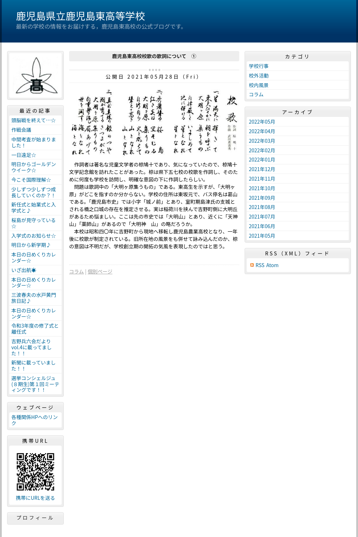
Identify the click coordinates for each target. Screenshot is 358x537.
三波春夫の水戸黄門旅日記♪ (33, 297)
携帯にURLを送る (35, 497)
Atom (272, 265)
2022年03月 (262, 140)
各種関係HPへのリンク (34, 419)
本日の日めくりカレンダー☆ (33, 257)
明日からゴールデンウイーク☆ (33, 167)
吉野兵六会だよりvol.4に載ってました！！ (31, 347)
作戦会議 (21, 129)
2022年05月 (262, 121)
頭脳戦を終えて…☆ (33, 120)
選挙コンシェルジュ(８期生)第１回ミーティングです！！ (35, 384)
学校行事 (259, 65)
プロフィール (35, 517)
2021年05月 (262, 235)
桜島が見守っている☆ (33, 223)
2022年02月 (262, 150)
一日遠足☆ (23, 154)
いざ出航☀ (23, 269)
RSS (260, 265)
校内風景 (259, 85)
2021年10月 (262, 188)
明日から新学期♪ (31, 244)
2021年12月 (262, 169)
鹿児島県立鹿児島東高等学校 (80, 16)
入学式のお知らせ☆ (33, 235)
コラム (76, 271)
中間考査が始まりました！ (33, 142)
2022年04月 (262, 131)
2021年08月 (262, 206)
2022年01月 (262, 159)
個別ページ (100, 271)
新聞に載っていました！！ (33, 365)
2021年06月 (262, 226)
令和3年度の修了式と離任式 (35, 328)
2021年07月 (262, 216)
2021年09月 (262, 197)
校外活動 (259, 75)
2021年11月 (262, 178)
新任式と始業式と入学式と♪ (33, 207)
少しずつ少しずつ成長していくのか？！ (33, 192)
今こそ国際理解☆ (31, 179)
